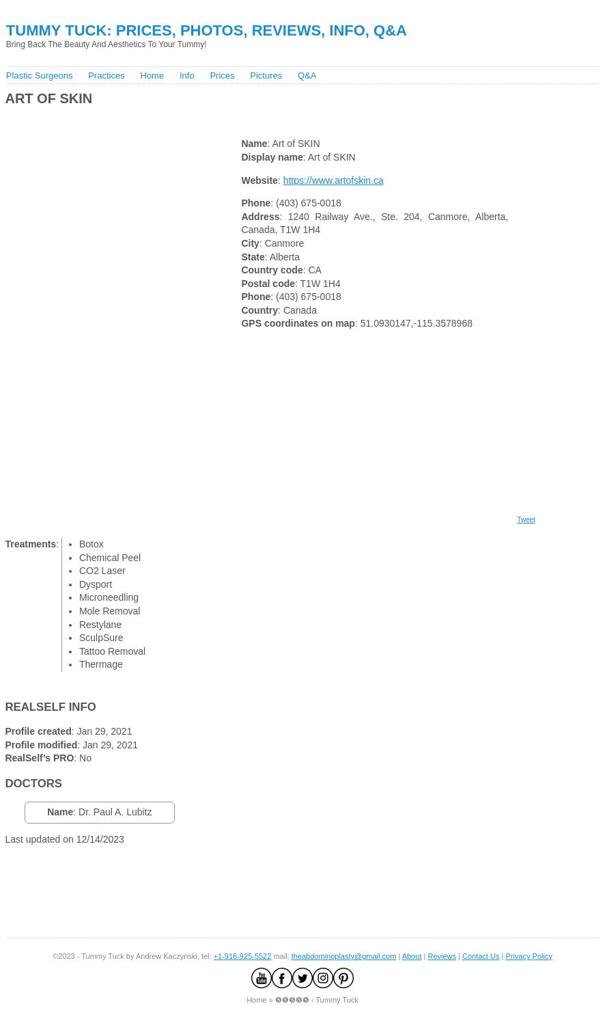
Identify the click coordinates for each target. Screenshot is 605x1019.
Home (152, 75)
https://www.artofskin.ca (333, 180)
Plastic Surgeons (39, 75)
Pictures (266, 75)
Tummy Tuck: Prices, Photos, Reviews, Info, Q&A (206, 30)
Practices (106, 75)
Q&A (307, 75)
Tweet (526, 520)
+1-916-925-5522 (243, 956)
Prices (222, 75)
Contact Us (480, 956)
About (412, 956)
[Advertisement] (251, 118)
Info (187, 75)
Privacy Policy (528, 956)
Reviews (441, 956)
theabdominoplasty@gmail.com (344, 956)
